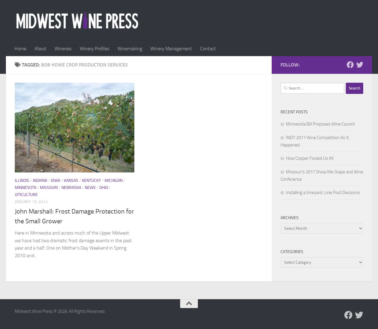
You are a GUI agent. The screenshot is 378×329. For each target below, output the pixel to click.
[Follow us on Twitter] (359, 64)
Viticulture (26, 194)
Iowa (55, 180)
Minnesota (25, 187)
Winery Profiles (94, 48)
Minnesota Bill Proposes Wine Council (320, 124)
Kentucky (91, 180)
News (90, 187)
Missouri (49, 187)
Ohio (103, 187)
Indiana (40, 180)
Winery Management (171, 48)
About (40, 48)
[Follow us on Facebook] (350, 64)
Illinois (22, 180)
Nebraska (71, 187)
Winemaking (130, 48)
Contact (208, 48)
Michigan (114, 180)
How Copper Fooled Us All (309, 158)
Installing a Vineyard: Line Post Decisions (323, 192)
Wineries (63, 48)
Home (20, 48)
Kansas (71, 180)
